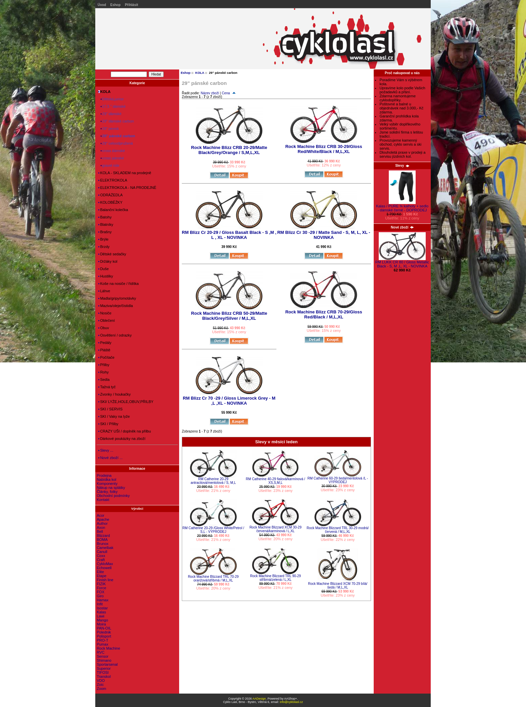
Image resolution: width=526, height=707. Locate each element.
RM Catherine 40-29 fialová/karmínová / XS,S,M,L (275, 481)
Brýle (103, 239)
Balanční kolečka (113, 210)
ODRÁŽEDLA (110, 195)
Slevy (402, 165)
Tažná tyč (106, 387)
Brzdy (103, 247)
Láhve (104, 291)
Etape (101, 576)
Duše (103, 269)
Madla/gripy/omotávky (117, 298)
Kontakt (103, 500)
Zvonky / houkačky (114, 394)
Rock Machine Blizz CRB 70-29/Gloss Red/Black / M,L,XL (323, 314)
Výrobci (137, 508)
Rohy (103, 372)
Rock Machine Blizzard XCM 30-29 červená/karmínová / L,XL (276, 529)
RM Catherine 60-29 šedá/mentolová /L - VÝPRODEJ (337, 480)
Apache (103, 519)
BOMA (102, 540)
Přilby (103, 365)
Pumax (102, 644)
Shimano (104, 660)
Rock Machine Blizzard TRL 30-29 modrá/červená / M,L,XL (338, 530)
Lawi (100, 616)
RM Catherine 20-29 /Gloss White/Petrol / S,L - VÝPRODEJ (213, 530)
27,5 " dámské (111, 106)
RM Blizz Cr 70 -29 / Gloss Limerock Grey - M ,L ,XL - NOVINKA (229, 401)
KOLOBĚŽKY (110, 202)
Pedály (104, 343)
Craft (101, 560)
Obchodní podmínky (113, 496)
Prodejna (104, 475)
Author (102, 523)
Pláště (104, 350)
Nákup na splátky (111, 488)
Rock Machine (108, 648)
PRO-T (102, 640)
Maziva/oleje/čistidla (115, 306)
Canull (102, 552)
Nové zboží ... (110, 458)
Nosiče (104, 313)
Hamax (102, 600)
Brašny (104, 232)
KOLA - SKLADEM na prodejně (124, 173)
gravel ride (108, 165)
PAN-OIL (104, 628)
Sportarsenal (107, 664)
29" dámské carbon (116, 121)
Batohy (104, 217)
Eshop (115, 5)
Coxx (101, 556)
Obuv (103, 328)
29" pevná (108, 129)
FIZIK (101, 584)
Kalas (101, 612)
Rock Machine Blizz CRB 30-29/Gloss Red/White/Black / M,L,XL (323, 149)
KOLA (199, 72)
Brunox (102, 544)
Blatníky (105, 224)
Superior (104, 668)
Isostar (102, 608)
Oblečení (106, 320)
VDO (101, 680)
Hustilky (105, 276)
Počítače (106, 357)
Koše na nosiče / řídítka (118, 284)
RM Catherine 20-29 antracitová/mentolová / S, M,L (213, 481)
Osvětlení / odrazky (115, 335)
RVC (100, 652)
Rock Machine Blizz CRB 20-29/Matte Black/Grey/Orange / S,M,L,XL (229, 150)
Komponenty (107, 484)
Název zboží (210, 93)
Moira (101, 624)
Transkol (104, 676)
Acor (100, 515)
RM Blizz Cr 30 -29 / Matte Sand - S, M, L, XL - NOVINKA (323, 235)
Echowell (104, 568)
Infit (100, 604)
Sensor (102, 656)
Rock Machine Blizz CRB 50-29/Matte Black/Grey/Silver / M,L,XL (229, 316)
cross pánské (111, 158)
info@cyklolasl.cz (291, 702)
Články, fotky (107, 492)
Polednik (104, 632)
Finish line (105, 580)
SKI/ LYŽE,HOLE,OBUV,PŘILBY (125, 402)
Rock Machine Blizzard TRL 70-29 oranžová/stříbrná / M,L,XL (213, 578)
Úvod (102, 5)
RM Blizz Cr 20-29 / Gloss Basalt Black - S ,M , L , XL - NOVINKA (229, 235)
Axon (101, 527)
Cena (229, 93)
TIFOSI (102, 672)
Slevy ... (105, 450)
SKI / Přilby (108, 424)
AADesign (259, 698)
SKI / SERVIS (110, 409)
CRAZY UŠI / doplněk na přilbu (124, 431)
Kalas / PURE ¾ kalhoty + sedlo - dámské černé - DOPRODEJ (402, 206)
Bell (100, 531)
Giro (100, 596)
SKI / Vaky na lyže (113, 416)
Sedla (103, 379)
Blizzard (103, 536)
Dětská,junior (110, 99)
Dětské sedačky (112, 254)
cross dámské (111, 151)
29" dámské (109, 114)
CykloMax (105, 564)
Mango (102, 620)
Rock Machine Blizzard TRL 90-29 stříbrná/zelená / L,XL (275, 578)
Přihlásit (131, 5)
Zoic (100, 685)
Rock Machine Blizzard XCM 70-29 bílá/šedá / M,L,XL (337, 585)
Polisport (104, 636)
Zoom (101, 689)
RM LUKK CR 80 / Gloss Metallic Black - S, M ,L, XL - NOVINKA (402, 262)
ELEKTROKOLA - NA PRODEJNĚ (127, 188)
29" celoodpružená (115, 143)
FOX (100, 592)
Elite (100, 572)
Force (101, 588)
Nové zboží (402, 227)
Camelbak (105, 548)
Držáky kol (107, 261)
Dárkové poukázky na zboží (121, 439)
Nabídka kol (106, 479)
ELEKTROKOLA (112, 180)
